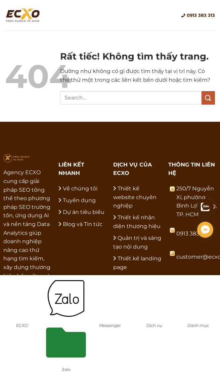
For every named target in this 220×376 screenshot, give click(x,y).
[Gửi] (208, 97)
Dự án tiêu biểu (83, 212)
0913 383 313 (198, 15)
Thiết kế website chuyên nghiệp (135, 197)
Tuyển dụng (79, 200)
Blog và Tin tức (82, 224)
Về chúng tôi (80, 188)
